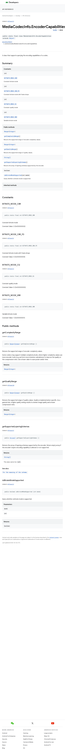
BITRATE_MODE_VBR (10, 117)
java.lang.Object (7, 42)
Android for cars (49, 742)
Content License (54, 537)
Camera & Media (28, 742)
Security (4, 739)
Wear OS (46, 736)
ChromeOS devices (50, 739)
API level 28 (11, 385)
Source (4, 742)
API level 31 (11, 238)
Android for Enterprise (8, 736)
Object (11, 38)
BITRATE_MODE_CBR (10, 78)
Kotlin (55, 30)
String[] (7, 157)
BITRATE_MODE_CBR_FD (11, 91)
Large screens (48, 733)
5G (24, 748)
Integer (12, 131)
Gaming (25, 733)
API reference (8, 9)
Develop (18, 16)
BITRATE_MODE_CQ (10, 104)
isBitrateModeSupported (13, 175)
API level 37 (11, 430)
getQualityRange (10, 149)
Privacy (25, 745)
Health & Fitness (27, 739)
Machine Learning (28, 736)
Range (6, 131)
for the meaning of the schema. (15, 472)
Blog (3, 748)
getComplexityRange (11, 136)
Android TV (47, 745)
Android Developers (7, 16)
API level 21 (11, 21)
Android (4, 733)
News (4, 745)
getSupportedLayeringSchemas (15, 162)
